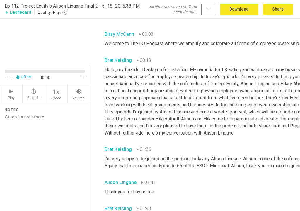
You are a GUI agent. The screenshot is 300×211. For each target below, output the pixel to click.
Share (278, 9)
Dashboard (18, 12)
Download (239, 9)
